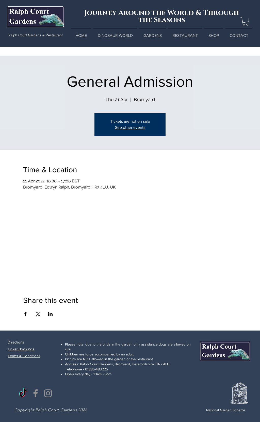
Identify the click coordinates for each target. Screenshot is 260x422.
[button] (245, 21)
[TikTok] (23, 393)
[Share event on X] (38, 314)
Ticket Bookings (21, 349)
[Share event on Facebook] (25, 314)
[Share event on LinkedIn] (50, 314)
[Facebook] (35, 393)
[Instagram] (48, 393)
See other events (130, 127)
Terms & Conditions (24, 356)
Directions (16, 342)
